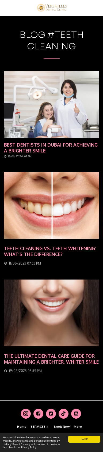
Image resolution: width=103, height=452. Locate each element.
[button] (5, 7)
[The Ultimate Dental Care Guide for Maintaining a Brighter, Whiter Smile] (51, 359)
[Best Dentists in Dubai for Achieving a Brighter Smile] (51, 148)
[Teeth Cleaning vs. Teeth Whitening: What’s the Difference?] (51, 251)
